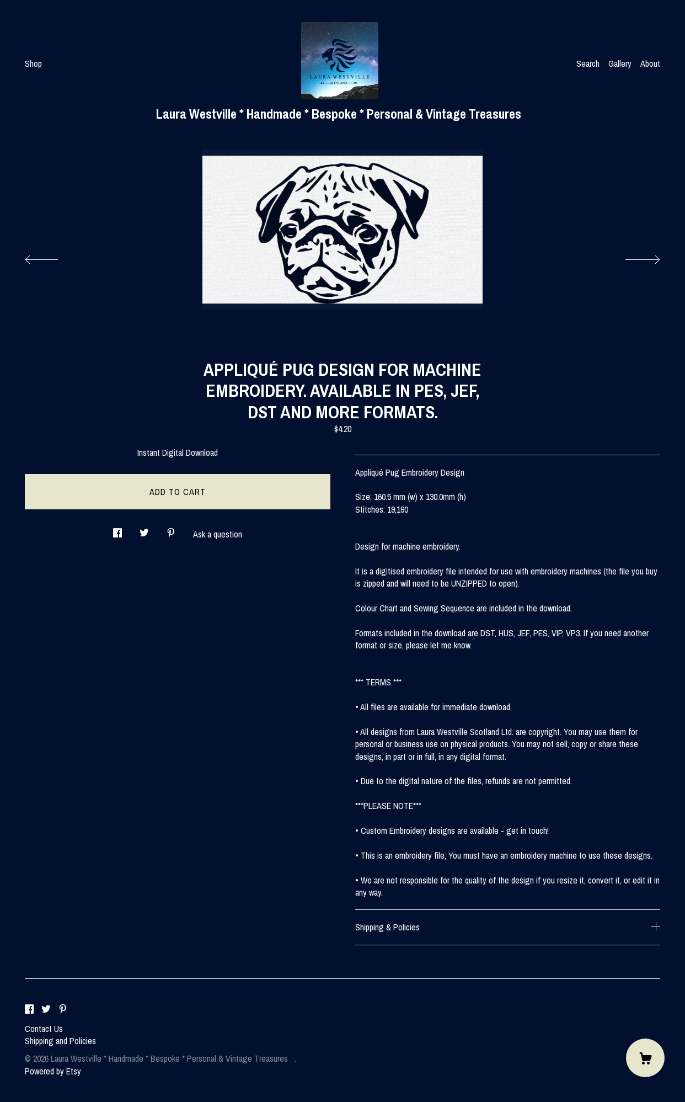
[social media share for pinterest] (171, 529)
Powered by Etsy (53, 1071)
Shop (33, 63)
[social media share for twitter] (144, 529)
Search (588, 63)
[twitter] (46, 1010)
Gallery (620, 63)
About (650, 63)
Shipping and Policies (60, 1041)
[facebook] (29, 1010)
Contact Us (44, 1029)
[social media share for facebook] (117, 529)
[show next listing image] (632, 256)
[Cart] (645, 1058)
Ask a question (217, 534)
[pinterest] (62, 1010)
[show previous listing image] (52, 256)
